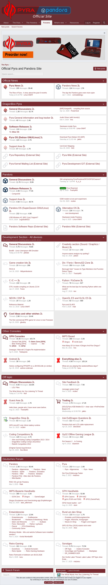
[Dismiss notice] (104, 33)
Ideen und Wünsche (18, 522)
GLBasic (41, 522)
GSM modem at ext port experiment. (73, 199)
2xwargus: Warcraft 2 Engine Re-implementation (27, 350)
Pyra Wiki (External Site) (74, 155)
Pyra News (15, 85)
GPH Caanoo (68, 497)
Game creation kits (18, 263)
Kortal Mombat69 (26, 537)
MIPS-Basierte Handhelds (22, 491)
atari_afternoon (26, 503)
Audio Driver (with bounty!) (70, 117)
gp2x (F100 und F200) (71, 499)
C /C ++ (13, 280)
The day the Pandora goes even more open (78, 93)
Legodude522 (24, 220)
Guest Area (14, 400)
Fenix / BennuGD (17, 524)
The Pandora (31, 23)
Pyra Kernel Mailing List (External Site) (28, 164)
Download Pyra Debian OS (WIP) (72, 137)
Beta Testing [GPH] (17, 344)
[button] (22, 22)
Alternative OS (69, 208)
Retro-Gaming (16, 543)
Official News (10, 80)
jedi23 (76, 256)
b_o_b (78, 182)
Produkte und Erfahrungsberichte (76, 517)
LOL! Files (14, 387)
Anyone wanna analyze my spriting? (75, 254)
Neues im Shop (69, 522)
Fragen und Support (87, 522)
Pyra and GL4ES (68, 305)
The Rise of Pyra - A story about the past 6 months (28, 93)
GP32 (21, 346)
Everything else (70, 359)
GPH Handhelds (70, 491)
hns (71, 120)
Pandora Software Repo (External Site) (28, 226)
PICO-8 (12, 269)
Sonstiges (67, 543)
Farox (22, 289)
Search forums (17, 27)
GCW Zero (14, 497)
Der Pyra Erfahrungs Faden (72, 473)
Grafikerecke (31, 517)
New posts (5, 27)
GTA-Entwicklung (27, 526)
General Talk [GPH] (17, 342)
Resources (74, 23)
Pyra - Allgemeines (70, 469)
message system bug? (70, 389)
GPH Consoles (17, 336)
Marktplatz (91, 551)
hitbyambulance (26, 271)
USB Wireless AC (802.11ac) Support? (23, 217)
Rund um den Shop (72, 512)
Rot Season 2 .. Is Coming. (72, 441)
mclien (73, 201)
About (6, 23)
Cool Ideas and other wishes (24, 314)
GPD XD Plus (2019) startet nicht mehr (76, 526)
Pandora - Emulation (36, 472)
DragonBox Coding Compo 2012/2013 (24, 442)
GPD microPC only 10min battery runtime (24, 425)
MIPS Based (68, 336)
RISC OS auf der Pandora (19, 482)
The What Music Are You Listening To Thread (26, 391)
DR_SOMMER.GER (71, 553)
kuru (79, 368)
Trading (66, 400)
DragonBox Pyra (12, 103)
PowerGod (75, 111)
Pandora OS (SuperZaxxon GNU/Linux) (29, 208)
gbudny (23, 322)
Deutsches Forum (13, 459)
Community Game (17, 528)
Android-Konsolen (30, 549)
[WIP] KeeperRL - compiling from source (75, 109)
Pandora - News (38, 469)
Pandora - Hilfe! (16, 474)
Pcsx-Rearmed (69, 188)
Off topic (7, 377)
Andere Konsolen (81, 549)
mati (74, 307)
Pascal (13, 526)
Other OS (14, 132)
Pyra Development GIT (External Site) (81, 164)
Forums (46, 23)
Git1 (72, 148)
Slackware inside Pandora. (72, 217)
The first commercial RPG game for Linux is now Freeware (31, 320)
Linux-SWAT (28, 95)
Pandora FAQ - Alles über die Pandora (24, 476)
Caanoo (32, 344)
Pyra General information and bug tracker (29, 118)
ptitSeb (26, 253)
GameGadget (38, 497)
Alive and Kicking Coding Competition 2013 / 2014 (29, 440)
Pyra (64, 464)
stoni (75, 505)
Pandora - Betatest (34, 474)
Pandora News (69, 85)
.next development (70, 213)
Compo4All (14, 194)
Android (13, 359)
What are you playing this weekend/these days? (80, 366)
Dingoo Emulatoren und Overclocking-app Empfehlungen (30, 501)
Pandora (8, 174)
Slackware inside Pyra (68, 126)
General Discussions (20, 109)
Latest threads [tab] (73, 570)
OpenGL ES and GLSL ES (75, 298)
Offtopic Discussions (20, 382)
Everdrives (14, 549)
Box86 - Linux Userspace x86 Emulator (23, 251)
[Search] (104, 22)
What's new (59, 23)
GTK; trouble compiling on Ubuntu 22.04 (24, 287)
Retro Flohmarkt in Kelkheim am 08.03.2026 (25, 555)
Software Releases (19, 126)
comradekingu (77, 95)
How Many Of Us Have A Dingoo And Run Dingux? (81, 346)
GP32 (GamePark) (91, 499)
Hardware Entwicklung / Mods (35, 520)
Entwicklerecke (16, 512)
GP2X (12, 346)
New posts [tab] (61, 570)
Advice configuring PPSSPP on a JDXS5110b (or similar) (30, 366)
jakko (79, 139)
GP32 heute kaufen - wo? (71, 503)
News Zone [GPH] (37, 342)
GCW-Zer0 (77, 342)
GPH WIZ (81, 497)
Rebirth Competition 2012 (20, 444)
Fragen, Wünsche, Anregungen (75, 520)
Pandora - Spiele (16, 472)
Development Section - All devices (22, 237)
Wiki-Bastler (15, 478)
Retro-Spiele (15, 551)
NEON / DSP (15, 298)
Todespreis (23, 352)
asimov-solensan (26, 368)
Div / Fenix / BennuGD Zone (76, 263)
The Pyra (16, 23)
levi (75, 291)
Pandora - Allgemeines (19, 469)
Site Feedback (69, 382)
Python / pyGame (35, 524)
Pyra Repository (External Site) (24, 155)
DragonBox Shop (17, 418)
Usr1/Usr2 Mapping (67, 146)
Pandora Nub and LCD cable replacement (78, 425)
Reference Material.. (16, 305)
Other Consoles (12, 331)
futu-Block (24, 450)
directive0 (76, 427)
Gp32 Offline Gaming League (76, 434)
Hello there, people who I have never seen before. (28, 407)
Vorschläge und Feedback (73, 551)
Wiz (42, 344)
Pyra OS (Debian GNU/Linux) (24, 137)
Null (25, 393)
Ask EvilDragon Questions (75, 418)
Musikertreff (15, 520)
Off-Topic (67, 549)
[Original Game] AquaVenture (20, 448)
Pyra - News (87, 469)
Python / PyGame (71, 280)
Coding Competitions (19, 434)
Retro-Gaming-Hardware (33, 551)
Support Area (15, 146)
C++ (32, 522)
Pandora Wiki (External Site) (76, 226)
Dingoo (66, 342)
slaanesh (75, 444)
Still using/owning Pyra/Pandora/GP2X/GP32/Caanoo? (80, 179)
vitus (75, 528)
